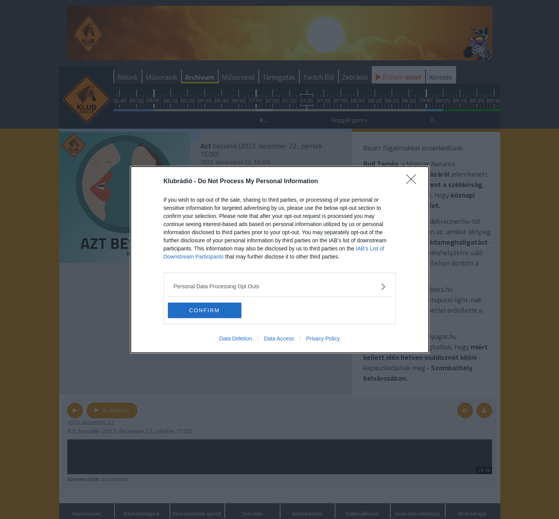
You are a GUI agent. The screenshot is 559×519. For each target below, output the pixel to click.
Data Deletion (235, 338)
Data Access (279, 338)
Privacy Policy (323, 338)
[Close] (413, 181)
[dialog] (280, 260)
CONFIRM (204, 310)
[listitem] (280, 286)
